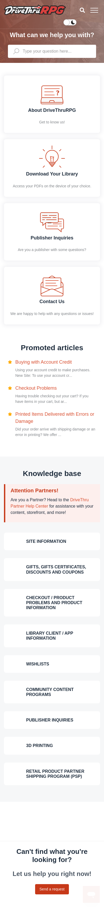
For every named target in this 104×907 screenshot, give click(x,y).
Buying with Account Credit (43, 362)
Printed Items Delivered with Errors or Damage (54, 418)
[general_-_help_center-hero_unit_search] (52, 51)
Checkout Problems (36, 388)
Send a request (52, 889)
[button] (94, 10)
